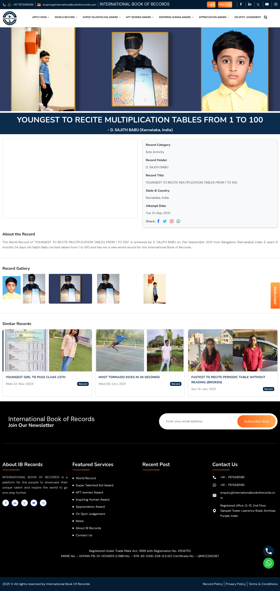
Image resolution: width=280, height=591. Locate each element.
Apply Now (41, 17)
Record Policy (213, 584)
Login (211, 4)
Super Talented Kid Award (102, 17)
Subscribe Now (256, 421)
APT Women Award (140, 17)
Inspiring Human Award (176, 17)
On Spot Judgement (247, 17)
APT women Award (89, 492)
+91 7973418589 (17, 4)
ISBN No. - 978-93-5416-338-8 (141, 556)
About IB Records (88, 528)
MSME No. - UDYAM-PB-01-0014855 (88, 556)
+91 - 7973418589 (232, 477)
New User (225, 4)
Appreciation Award (214, 17)
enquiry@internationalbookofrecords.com (66, 4)
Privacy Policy (236, 584)
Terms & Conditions (263, 584)
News (80, 521)
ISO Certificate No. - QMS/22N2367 (193, 556)
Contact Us (84, 535)
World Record (66, 17)
